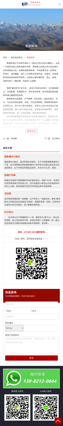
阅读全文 (31, 131)
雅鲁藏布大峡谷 (12, 156)
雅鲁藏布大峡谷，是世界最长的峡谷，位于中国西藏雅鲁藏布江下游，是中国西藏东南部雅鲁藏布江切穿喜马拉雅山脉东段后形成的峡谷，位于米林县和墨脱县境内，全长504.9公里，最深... (31, 165)
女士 (33, 311)
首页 (5, 57)
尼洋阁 (7, 193)
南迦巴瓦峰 (10, 175)
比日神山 (56, 138)
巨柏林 (14, 138)
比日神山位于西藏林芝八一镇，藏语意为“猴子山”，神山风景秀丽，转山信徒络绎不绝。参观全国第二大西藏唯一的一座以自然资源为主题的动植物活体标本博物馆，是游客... (31, 220)
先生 (8, 311)
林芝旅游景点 (17, 57)
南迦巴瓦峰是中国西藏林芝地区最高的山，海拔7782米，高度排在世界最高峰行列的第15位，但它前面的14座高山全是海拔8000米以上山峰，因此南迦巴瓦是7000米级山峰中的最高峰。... (31, 183)
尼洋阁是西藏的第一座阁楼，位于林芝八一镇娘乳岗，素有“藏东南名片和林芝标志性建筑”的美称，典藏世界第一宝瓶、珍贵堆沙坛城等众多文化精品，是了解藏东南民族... (32, 202)
